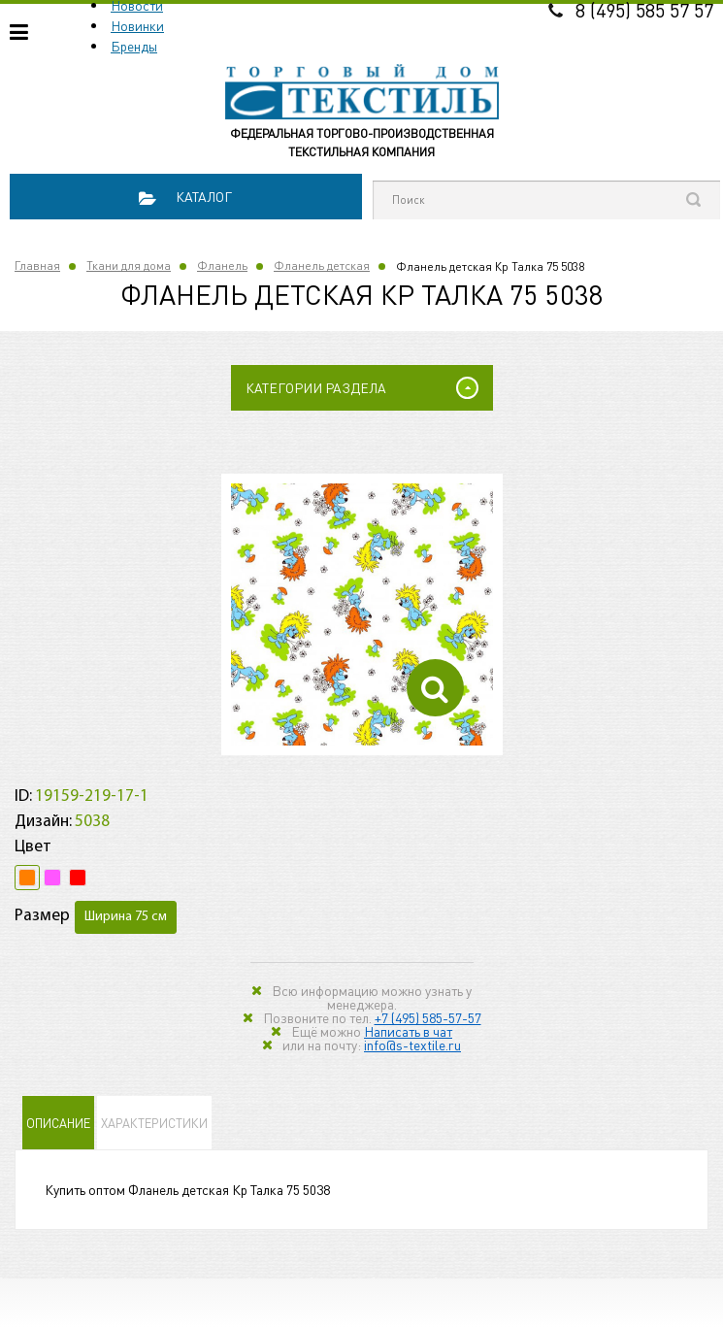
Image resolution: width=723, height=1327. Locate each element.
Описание (58, 1122)
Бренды (134, 45)
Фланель (222, 265)
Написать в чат (408, 1031)
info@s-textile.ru (412, 1044)
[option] (362, 614)
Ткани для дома (128, 265)
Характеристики (154, 1122)
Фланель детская (322, 265)
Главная (37, 265)
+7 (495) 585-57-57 (428, 1017)
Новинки (137, 25)
